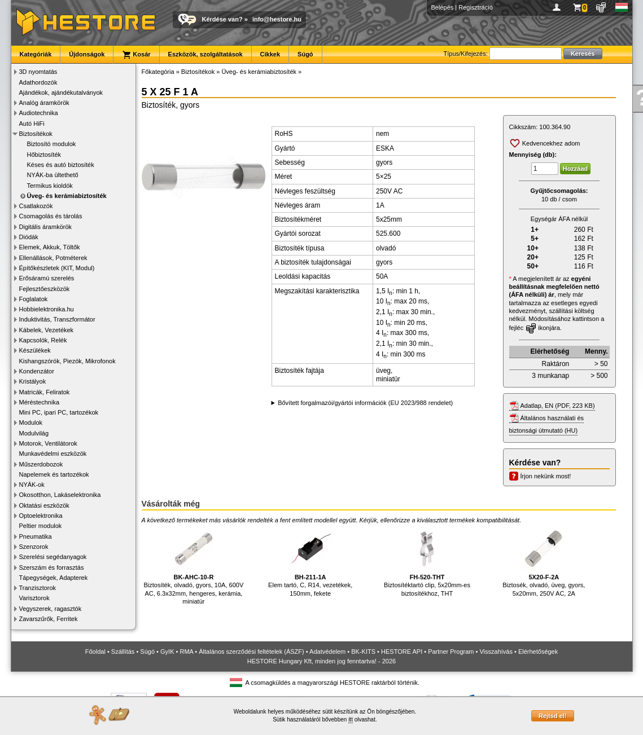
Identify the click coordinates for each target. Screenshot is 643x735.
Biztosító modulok (51, 143)
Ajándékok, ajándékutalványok (61, 92)
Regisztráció (475, 7)
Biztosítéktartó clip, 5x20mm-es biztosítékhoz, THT (427, 561)
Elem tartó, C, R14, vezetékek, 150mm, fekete (310, 561)
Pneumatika (35, 536)
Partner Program (451, 651)
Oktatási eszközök (44, 505)
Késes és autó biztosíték (60, 164)
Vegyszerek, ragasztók (50, 608)
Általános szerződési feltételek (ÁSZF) (251, 651)
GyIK (167, 651)
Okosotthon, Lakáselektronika (60, 494)
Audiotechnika (38, 112)
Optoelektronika (41, 515)
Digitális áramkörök (45, 226)
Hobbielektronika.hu (46, 309)
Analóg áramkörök (44, 102)
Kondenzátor (36, 371)
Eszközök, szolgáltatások (205, 54)
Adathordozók (38, 82)
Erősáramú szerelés (47, 278)
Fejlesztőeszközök (44, 288)
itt (350, 719)
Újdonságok (86, 54)
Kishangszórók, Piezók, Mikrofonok (67, 361)
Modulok (31, 422)
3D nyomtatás (38, 71)
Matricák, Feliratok (44, 392)
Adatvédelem (327, 651)
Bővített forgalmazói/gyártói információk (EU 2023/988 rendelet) (365, 402)
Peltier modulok (40, 525)
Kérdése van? (222, 19)
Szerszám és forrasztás (51, 567)
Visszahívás (496, 651)
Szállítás (123, 651)
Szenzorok (34, 546)
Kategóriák (36, 54)
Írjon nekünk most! (545, 476)
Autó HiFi (32, 123)
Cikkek (270, 54)
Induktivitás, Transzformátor (57, 319)
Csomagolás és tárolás (50, 216)
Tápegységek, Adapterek (53, 577)
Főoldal (95, 651)
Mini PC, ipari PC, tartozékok (59, 412)
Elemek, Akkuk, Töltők (49, 247)
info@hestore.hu (276, 19)
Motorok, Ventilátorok (48, 443)
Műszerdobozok (41, 464)
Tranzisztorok (37, 587)
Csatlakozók (36, 206)
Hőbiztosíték (44, 154)
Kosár (136, 54)
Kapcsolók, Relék (43, 340)
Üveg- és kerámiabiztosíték (67, 195)
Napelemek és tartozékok (54, 474)
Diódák (28, 237)
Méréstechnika (39, 402)
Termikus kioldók (50, 185)
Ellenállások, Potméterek (53, 257)
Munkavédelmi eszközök (53, 453)
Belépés (442, 7)
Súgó (305, 54)
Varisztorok (34, 598)
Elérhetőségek (538, 651)
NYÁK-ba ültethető (52, 174)
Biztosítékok (36, 133)
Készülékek (35, 350)
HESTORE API (401, 651)
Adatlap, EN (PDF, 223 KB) (557, 405)
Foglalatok (33, 299)
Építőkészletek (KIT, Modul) (57, 268)
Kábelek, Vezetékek (46, 330)
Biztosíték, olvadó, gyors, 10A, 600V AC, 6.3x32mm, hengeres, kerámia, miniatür (194, 565)
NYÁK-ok (32, 484)
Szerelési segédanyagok (53, 556)
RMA (186, 651)
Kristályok (32, 381)
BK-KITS (363, 651)
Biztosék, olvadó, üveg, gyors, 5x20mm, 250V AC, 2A (543, 561)
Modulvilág (34, 433)
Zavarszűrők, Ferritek (48, 618)
